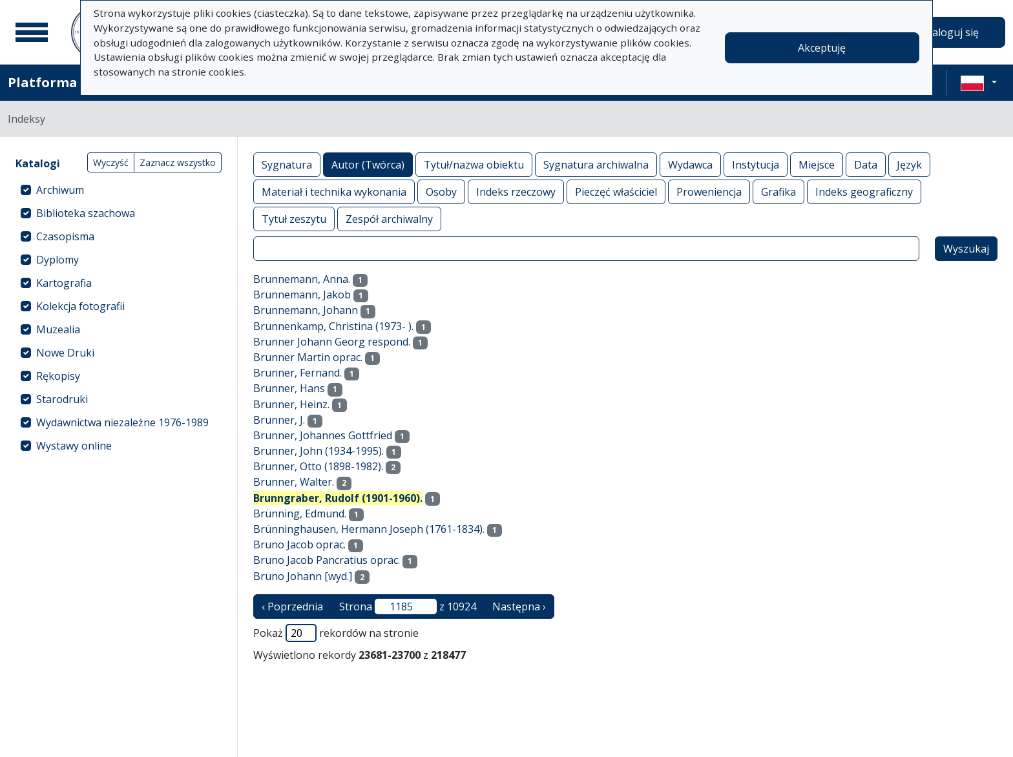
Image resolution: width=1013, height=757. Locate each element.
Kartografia (64, 283)
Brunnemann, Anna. (301, 279)
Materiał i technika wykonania (334, 191)
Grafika (778, 191)
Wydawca (690, 164)
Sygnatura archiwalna (596, 164)
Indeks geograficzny (864, 191)
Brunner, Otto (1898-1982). (318, 466)
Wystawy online (74, 446)
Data (865, 164)
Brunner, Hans (289, 388)
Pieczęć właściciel (616, 191)
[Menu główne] (32, 32)
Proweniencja (709, 191)
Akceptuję (822, 48)
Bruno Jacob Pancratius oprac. (326, 560)
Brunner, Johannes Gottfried (322, 435)
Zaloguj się (952, 32)
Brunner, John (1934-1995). (318, 451)
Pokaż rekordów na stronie (336, 633)
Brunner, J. (279, 420)
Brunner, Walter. (293, 482)
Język (909, 164)
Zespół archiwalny (389, 218)
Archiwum (60, 190)
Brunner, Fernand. (297, 373)
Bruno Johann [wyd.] (302, 576)
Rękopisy (58, 376)
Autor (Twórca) (367, 164)
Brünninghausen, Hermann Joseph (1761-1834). (369, 529)
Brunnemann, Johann (305, 310)
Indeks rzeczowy (516, 191)
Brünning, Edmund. (299, 513)
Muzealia (58, 329)
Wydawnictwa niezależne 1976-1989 (122, 422)
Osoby (441, 191)
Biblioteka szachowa (85, 213)
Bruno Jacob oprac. (299, 544)
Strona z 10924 (407, 606)
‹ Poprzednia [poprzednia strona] (292, 606)
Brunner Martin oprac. (307, 357)
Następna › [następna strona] (519, 606)
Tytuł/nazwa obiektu (474, 164)
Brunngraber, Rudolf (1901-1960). (338, 498)
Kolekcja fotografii (80, 306)
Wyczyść (111, 162)
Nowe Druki (65, 353)
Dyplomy (57, 260)
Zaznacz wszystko (178, 162)
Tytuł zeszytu (294, 218)
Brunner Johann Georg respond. (331, 342)
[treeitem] (119, 190)
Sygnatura (287, 164)
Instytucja (755, 164)
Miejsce (817, 164)
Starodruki (62, 399)
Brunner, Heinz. (291, 404)
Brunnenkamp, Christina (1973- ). (333, 326)
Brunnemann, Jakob (302, 294)
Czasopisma (65, 236)
